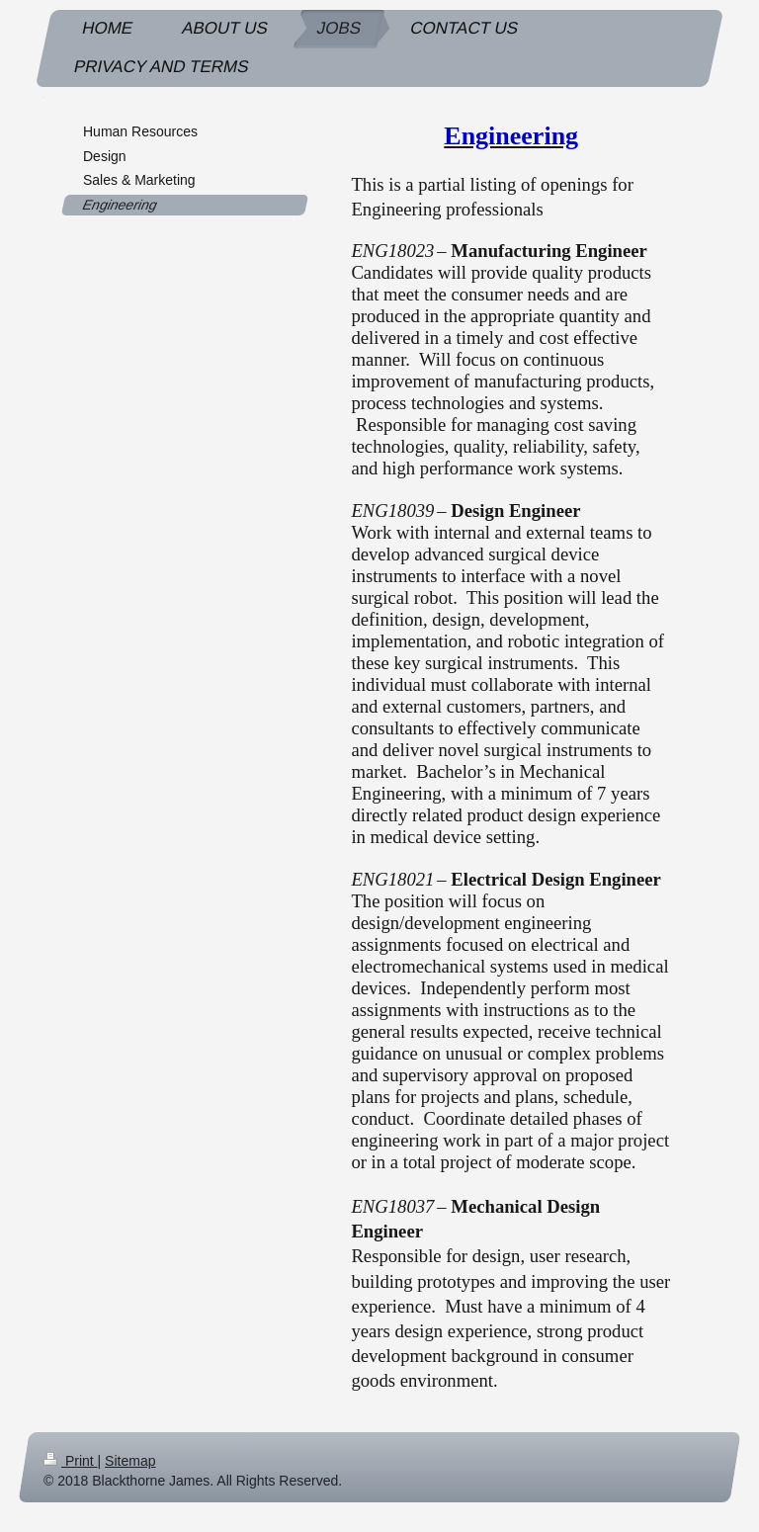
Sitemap (130, 1461)
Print (70, 1461)
